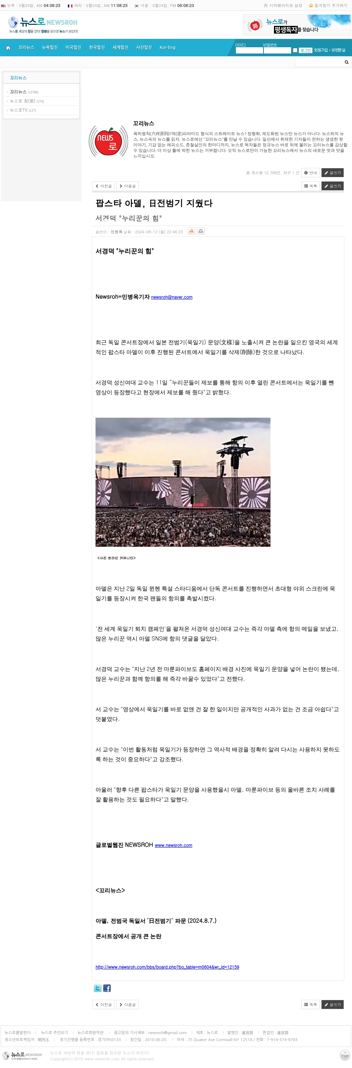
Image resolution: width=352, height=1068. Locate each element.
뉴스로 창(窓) (22, 101)
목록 (310, 186)
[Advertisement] (41, 161)
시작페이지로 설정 (285, 5)
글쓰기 (332, 172)
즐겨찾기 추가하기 (331, 5)
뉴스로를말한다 (18, 1033)
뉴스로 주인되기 (54, 1033)
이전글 (103, 186)
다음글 (127, 186)
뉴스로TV (18, 110)
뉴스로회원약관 (91, 1033)
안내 (310, 172)
